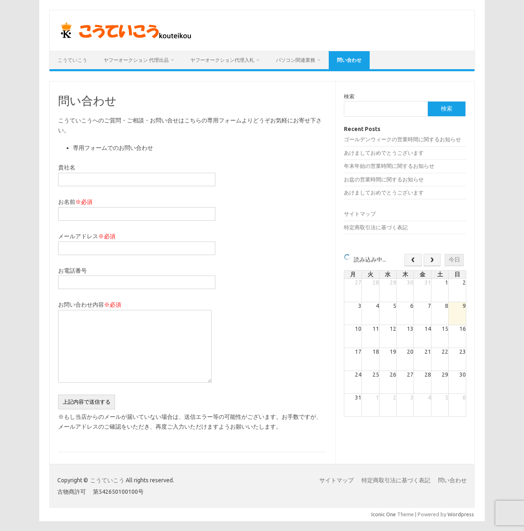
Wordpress (460, 514)
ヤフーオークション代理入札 (222, 60)
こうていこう (72, 60)
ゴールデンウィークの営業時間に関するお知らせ (402, 139)
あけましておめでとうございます (384, 153)
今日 (454, 259)
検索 (349, 96)
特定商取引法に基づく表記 (376, 227)
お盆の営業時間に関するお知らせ (384, 179)
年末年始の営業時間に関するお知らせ (389, 166)
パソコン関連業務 (295, 60)
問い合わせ (349, 60)
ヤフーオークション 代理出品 (136, 60)
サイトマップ (360, 214)
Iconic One (383, 514)
